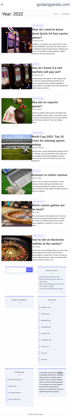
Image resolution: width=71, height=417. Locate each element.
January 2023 (45, 314)
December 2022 (46, 320)
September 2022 (46, 340)
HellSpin (60, 372)
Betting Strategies (38, 98)
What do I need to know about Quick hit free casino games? (49, 33)
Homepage (56, 13)
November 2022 (46, 327)
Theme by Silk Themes (35, 414)
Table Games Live (38, 201)
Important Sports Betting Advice (49, 277)
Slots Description (38, 25)
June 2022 (44, 359)
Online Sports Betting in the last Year (51, 284)
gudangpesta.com (52, 4)
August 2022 (45, 346)
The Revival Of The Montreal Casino (51, 289)
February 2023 (46, 307)
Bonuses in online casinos (49, 175)
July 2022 (44, 353)
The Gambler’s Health (46, 286)
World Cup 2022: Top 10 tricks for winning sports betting (48, 140)
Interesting (36, 64)
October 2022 (45, 333)
